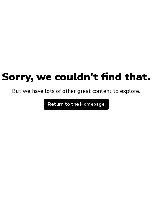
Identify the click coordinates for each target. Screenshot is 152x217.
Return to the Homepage (76, 104)
